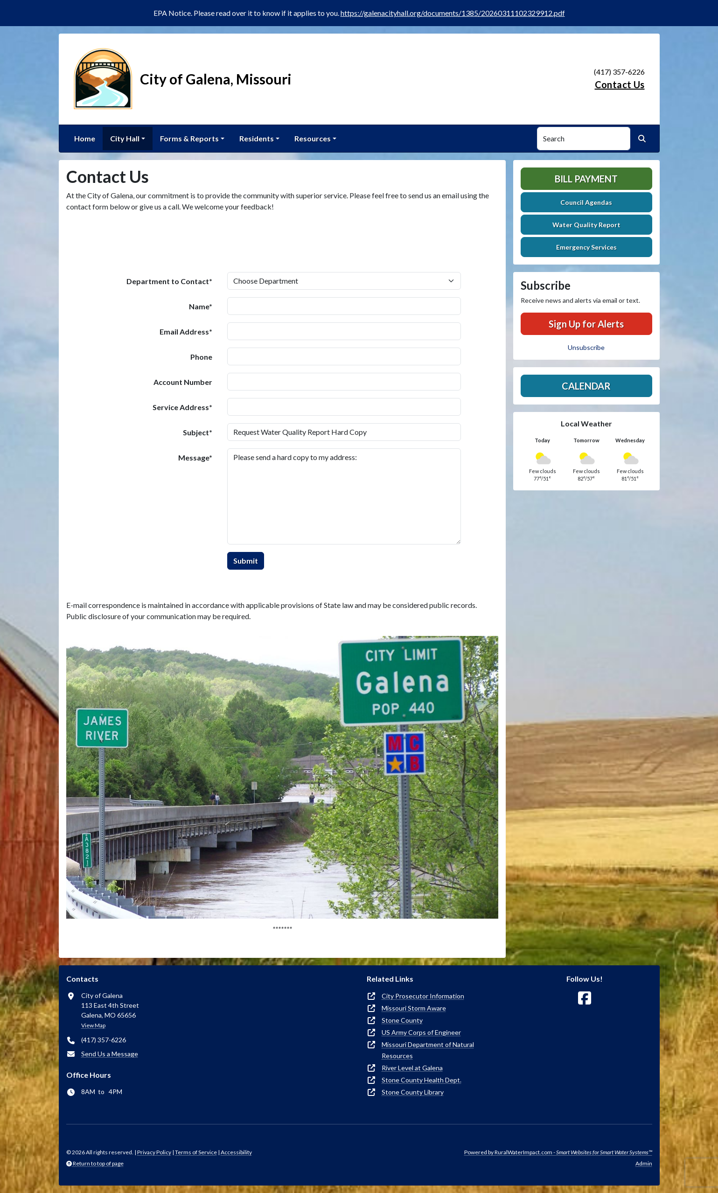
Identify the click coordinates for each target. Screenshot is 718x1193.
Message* (195, 457)
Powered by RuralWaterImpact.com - (558, 1152)
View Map (93, 1025)
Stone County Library (413, 1092)
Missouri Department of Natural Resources (428, 1050)
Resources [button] (312, 138)
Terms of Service (196, 1152)
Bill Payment (586, 178)
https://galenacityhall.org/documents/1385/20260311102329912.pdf (453, 12)
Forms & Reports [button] (189, 138)
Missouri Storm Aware (414, 1008)
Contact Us (620, 84)
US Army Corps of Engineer (421, 1032)
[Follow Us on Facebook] (584, 998)
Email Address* (186, 331)
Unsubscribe (586, 347)
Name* (200, 306)
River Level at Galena (412, 1068)
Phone (201, 356)
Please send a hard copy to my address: (343, 496)
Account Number (182, 381)
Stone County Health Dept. (421, 1080)
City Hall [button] (124, 138)
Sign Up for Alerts (586, 323)
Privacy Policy (154, 1152)
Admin (643, 1163)
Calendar (586, 385)
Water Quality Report (586, 225)
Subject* (197, 432)
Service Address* (182, 407)
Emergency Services (586, 247)
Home (84, 138)
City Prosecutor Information (423, 996)
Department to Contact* (169, 281)
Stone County (402, 1020)
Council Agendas (586, 202)
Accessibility (236, 1152)
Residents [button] (256, 138)
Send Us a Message (109, 1054)
